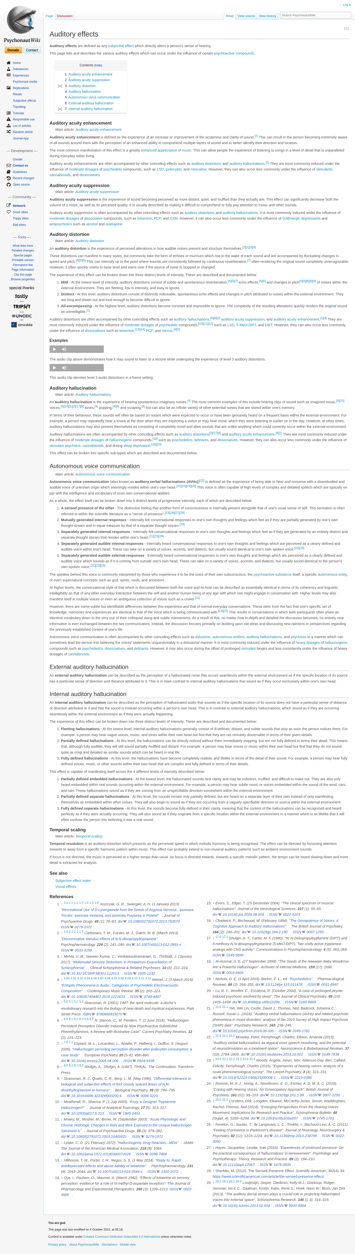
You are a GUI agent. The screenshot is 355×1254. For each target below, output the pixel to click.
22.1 (225, 1036)
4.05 (101, 978)
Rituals (17, 94)
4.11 (141, 978)
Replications (21, 88)
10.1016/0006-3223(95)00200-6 (96, 1096)
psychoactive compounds (234, 53)
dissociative (93, 218)
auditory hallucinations (247, 164)
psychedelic (112, 169)
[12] (210, 323)
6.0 (66, 1019)
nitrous (167, 331)
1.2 (76, 903)
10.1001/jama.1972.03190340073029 (101, 1154)
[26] (172, 512)
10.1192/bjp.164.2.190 (269, 932)
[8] (311, 281)
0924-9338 (145, 1061)
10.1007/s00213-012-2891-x (158, 945)
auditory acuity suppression (243, 319)
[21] (201, 480)
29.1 (225, 1181)
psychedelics (182, 440)
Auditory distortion (89, 241)
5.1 (71, 1001)
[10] (200, 323)
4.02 (80, 978)
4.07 (114, 978)
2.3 (81, 932)
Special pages (23, 255)
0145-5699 (234, 955)
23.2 (232, 1059)
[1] (256, 136)
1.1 (71, 903)
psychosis (298, 637)
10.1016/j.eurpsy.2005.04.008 (94, 1061)
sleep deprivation (137, 446)
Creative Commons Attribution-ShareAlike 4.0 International (121, 1236)
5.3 (81, 1001)
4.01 (73, 978)
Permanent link (23, 265)
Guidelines (20, 172)
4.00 (67, 978)
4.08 (121, 978)
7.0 (66, 1042)
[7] (248, 260)
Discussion (64, 16)
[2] (244, 247)
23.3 (239, 1059)
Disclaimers (109, 1244)
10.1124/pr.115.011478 (284, 985)
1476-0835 (282, 1165)
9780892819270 (109, 1014)
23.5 (252, 1059)
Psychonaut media (25, 81)
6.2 (76, 1019)
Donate (13, 50)
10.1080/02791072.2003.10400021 (99, 1137)
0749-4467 (152, 997)
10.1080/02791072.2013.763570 (154, 921)
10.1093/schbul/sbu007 (279, 1118)
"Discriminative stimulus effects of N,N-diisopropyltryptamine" (109, 939)
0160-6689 (307, 1002)
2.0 (66, 932)
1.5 (91, 903)
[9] (314, 281)
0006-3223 (149, 1096)
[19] (154, 444)
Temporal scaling (88, 836)
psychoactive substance (273, 574)
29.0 (218, 1181)
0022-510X (292, 914)
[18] (155, 438)
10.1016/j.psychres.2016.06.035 (248, 1031)
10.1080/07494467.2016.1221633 (98, 997)
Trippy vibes (21, 218)
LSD (160, 169)
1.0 (66, 903)
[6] (84, 260)
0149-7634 (330, 1054)
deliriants (201, 440)
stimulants (324, 169)
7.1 (71, 1042)
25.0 (218, 1100)
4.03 (87, 978)
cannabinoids (60, 175)
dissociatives (90, 175)
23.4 (245, 1059)
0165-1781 (301, 1031)
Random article (23, 132)
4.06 (107, 978)
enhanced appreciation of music (166, 150)
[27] (177, 512)
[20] (159, 444)
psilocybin (174, 169)
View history (267, 16)
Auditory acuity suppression (97, 192)
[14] (142, 329)
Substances (20, 69)
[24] (188, 486)
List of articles (22, 126)
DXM (174, 218)
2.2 (76, 932)
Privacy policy (57, 1244)
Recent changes (23, 178)
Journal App (20, 138)
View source (246, 16)
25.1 (225, 1100)
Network (19, 206)
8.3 (81, 1065)
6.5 (91, 1019)
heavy (300, 643)
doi (120, 921)
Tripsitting (19, 107)
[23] (183, 486)
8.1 (71, 1065)
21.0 (218, 1007)
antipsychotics (61, 224)
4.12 (148, 978)
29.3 (239, 1181)
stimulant (248, 648)
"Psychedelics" (300, 979)
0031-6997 (329, 985)
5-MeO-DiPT (246, 325)
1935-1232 (146, 973)
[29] (182, 524)
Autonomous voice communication (102, 474)
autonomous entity (332, 574)
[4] (254, 247)
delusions (202, 637)
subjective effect (121, 46)
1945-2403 (131, 1113)
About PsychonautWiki (84, 1244)
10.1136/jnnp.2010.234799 (295, 1136)
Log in (347, 4)
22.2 (232, 1036)
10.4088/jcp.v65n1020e (261, 1002)
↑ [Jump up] (62, 956)
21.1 (225, 1007)
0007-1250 (315, 932)
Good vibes (20, 212)
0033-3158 (83, 950)
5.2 (76, 1001)
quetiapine (114, 224)
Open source (21, 184)
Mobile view (128, 1244)
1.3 (81, 903)
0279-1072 (83, 927)
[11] (205, 323)
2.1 (71, 932)
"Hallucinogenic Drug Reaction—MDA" (147, 1143)
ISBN (87, 1014)
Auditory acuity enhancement (98, 130)
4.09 (128, 978)
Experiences (21, 75)
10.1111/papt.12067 (239, 1165)
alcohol (92, 224)
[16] (66, 406)
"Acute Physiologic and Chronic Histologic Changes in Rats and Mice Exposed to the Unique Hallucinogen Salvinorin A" (126, 1125)
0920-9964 (297, 1206)
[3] (250, 247)
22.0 (218, 1036)
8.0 (66, 1065)
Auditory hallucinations (93, 395)
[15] (341, 400)
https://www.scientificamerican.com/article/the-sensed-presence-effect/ (268, 1176)
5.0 (66, 1001)
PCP (157, 218)
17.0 (218, 937)
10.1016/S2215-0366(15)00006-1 (249, 1078)
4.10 (135, 978)
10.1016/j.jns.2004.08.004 (243, 914)
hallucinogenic (120, 440)
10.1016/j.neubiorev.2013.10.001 (277, 1054)
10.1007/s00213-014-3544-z (119, 1172)
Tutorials (18, 113)
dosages (92, 169)
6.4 (86, 1019)
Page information (23, 269)
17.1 (225, 937)
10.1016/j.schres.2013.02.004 (246, 1206)
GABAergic (291, 218)
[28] (181, 512)
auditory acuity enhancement (296, 319)
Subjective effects (24, 100)
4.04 (94, 978)
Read (230, 16)
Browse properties (23, 279)
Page (49, 16)
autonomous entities (229, 637)
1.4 (86, 903)
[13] (137, 329)
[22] (178, 486)
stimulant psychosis (65, 446)
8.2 (76, 1065)
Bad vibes (19, 225)
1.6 (97, 903)
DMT (268, 325)
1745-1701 (325, 1118)
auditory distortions (206, 164)
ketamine (144, 218)
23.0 (218, 1059)
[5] (80, 260)
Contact (32, 50)
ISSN (65, 927)
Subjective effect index (73, 881)
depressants (310, 218)
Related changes (23, 250)
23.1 (225, 1059)
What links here (23, 245)
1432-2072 (169, 1172)
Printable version (23, 260)
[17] (78, 406)
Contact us (20, 165)
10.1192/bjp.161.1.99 (287, 1095)
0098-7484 (158, 1154)
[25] (193, 486)
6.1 (71, 1019)
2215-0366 (303, 1078)
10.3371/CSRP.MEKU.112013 (95, 973)
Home (17, 63)
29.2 (232, 1181)
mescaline (199, 169)
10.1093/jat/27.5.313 (87, 1113)
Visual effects (65, 887)
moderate (76, 169)
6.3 (81, 1019)
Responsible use (24, 119)
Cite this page (23, 274)
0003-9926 (234, 973)
